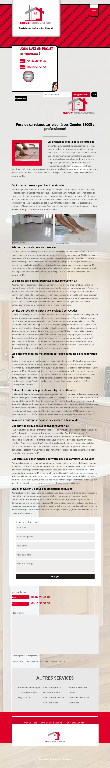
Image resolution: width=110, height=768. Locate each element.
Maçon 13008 (24, 697)
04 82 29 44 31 (40, 597)
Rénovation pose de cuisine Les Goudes (52, 690)
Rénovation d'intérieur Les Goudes (79, 700)
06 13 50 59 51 (40, 603)
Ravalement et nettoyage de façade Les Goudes (29, 690)
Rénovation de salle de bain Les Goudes (53, 700)
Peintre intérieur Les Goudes (78, 690)
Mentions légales (75, 723)
